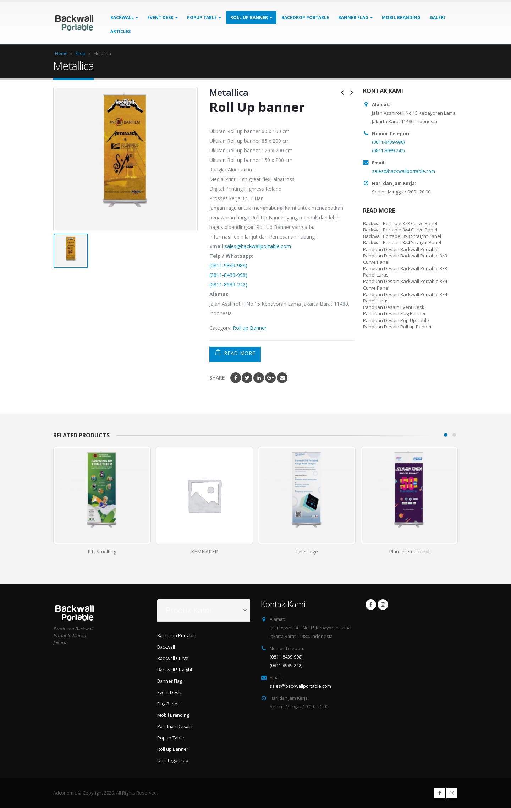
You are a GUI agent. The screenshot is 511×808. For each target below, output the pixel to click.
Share (217, 377)
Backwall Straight (174, 670)
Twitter (247, 377)
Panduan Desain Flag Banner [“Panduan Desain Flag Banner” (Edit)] (394, 313)
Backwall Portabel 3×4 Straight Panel (402, 242)
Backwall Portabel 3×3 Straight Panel (402, 236)
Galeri (437, 18)
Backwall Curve (172, 658)
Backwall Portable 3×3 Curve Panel (400, 223)
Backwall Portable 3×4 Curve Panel (400, 229)
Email (282, 377)
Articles (120, 31)
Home (61, 53)
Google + (270, 377)
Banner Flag (353, 18)
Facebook (235, 377)
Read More (239, 353)
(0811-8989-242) (228, 284)
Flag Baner (168, 704)
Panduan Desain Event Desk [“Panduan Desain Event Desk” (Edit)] (393, 307)
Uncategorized (172, 761)
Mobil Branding (401, 18)
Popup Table (202, 18)
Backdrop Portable (305, 18)
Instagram (383, 604)
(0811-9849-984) (228, 265)
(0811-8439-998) (228, 275)
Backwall (122, 18)
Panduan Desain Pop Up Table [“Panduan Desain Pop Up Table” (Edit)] (396, 320)
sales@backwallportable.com (258, 246)
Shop (80, 53)
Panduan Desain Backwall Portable (401, 249)
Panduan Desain (174, 727)
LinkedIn (258, 377)
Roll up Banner (249, 18)
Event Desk (160, 18)
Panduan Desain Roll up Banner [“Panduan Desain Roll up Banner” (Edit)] (397, 326)
